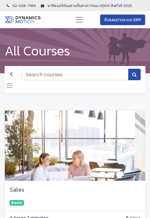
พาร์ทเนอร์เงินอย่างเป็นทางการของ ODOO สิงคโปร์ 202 (88, 5)
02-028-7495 (21, 5)
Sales (17, 189)
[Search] (134, 74)
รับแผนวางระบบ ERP (122, 20)
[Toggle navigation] (10, 86)
